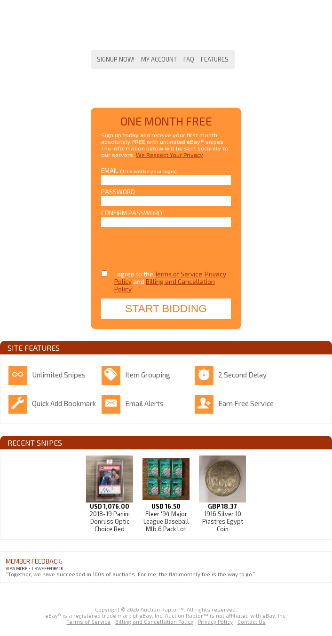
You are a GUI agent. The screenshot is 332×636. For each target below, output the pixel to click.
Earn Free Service (246, 403)
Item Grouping (147, 374)
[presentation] (161, 245)
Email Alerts (144, 403)
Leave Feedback (47, 568)
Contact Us (251, 622)
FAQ (188, 59)
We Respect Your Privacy (169, 154)
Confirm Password (131, 213)
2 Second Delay (242, 374)
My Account (159, 59)
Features (215, 59)
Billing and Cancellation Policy (154, 622)
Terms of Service (178, 274)
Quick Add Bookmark (64, 403)
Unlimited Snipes (59, 374)
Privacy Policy (215, 622)
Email (139, 170)
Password (118, 192)
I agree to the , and (170, 281)
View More (16, 568)
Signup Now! (115, 59)
